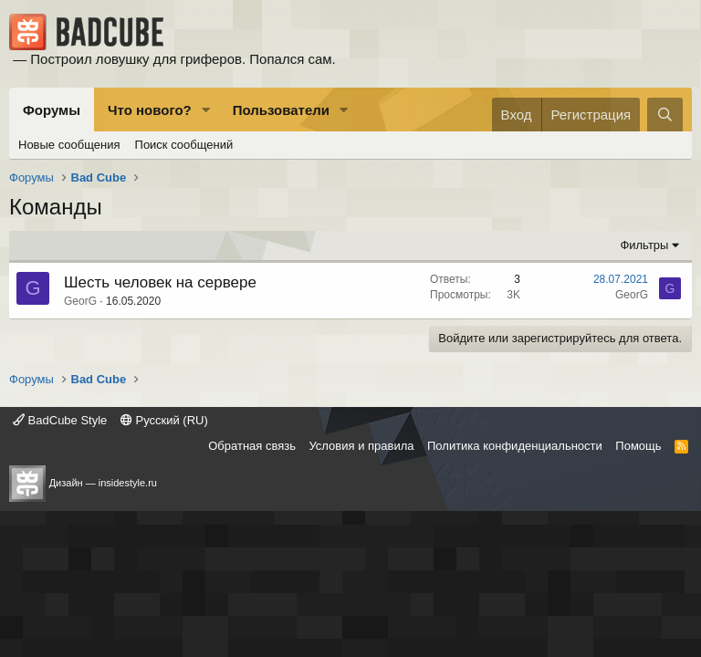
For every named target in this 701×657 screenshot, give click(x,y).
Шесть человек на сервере (160, 282)
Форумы (51, 110)
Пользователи (281, 110)
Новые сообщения (69, 144)
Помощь (638, 446)
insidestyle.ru (128, 482)
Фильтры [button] (644, 245)
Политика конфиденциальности (514, 446)
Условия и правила (361, 446)
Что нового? (150, 110)
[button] (206, 110)
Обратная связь (252, 446)
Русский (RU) (164, 420)
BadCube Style (60, 420)
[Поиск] (665, 114)
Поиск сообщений (184, 144)
